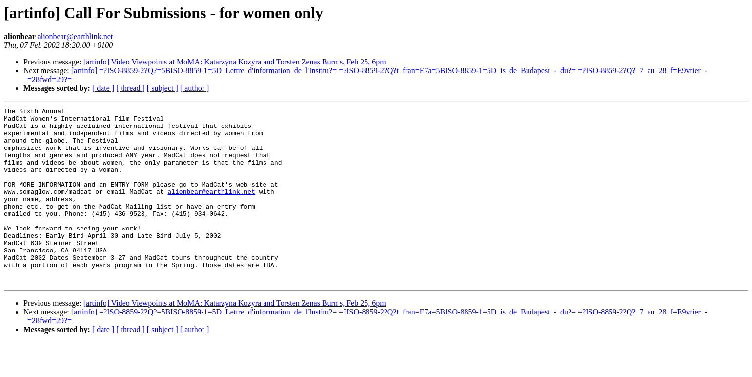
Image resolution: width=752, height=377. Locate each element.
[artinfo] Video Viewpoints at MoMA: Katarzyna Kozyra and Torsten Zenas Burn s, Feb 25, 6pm (234, 62)
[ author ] (194, 88)
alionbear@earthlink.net (75, 36)
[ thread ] (130, 88)
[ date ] (103, 88)
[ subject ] (162, 88)
